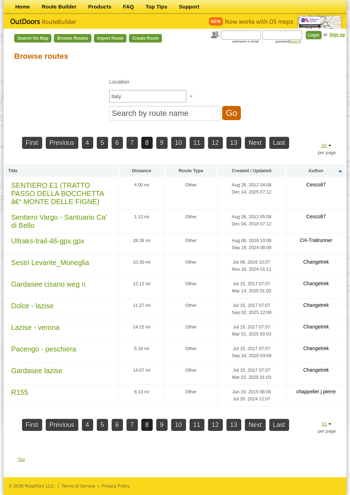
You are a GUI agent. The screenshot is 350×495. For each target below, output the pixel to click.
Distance (141, 170)
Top (21, 459)
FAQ (128, 7)
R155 (19, 392)
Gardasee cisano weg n (48, 284)
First (32, 142)
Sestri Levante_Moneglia (50, 262)
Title (13, 170)
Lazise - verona (35, 327)
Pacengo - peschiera (43, 349)
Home (22, 7)
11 (197, 142)
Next (255, 142)
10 (178, 142)
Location (119, 82)
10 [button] (326, 145)
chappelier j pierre (316, 391)
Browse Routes (72, 38)
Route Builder (59, 7)
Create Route (145, 38)
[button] (191, 96)
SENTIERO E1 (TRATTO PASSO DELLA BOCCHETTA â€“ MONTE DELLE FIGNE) (57, 193)
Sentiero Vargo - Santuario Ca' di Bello (59, 221)
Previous (62, 142)
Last (279, 142)
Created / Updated (251, 170)
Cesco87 (316, 184)
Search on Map (32, 38)
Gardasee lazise (37, 371)
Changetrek (316, 262)
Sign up (337, 34)
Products (99, 7)
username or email (245, 41)
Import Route (110, 38)
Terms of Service (78, 486)
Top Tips (156, 7)
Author (316, 170)
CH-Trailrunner (316, 240)
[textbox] (147, 96)
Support (189, 7)
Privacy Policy (115, 486)
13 (233, 142)
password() (288, 41)
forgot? (295, 41)
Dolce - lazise (32, 306)
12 (215, 142)
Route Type (191, 170)
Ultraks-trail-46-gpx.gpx (48, 241)
